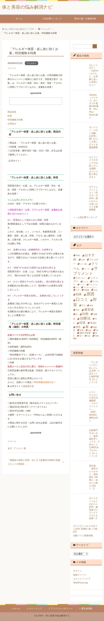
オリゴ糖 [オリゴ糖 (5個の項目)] (83, 265)
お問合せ (12, 124)
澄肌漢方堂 (28, 387)
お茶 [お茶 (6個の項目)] (83, 260)
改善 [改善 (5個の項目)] (91, 306)
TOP (19, 29)
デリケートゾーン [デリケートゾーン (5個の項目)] (90, 288)
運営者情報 (86, 609)
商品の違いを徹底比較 (85, 19)
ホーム (18, 19)
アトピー (18, 449)
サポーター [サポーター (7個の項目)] (81, 278)
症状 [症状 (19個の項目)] (82, 323)
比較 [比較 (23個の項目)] (85, 314)
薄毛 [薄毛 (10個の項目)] (78, 327)
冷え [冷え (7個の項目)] (96, 290)
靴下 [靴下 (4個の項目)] (81, 336)
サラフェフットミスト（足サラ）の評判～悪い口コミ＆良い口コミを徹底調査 (93, 198)
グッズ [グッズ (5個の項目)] (86, 269)
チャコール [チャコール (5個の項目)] (93, 285)
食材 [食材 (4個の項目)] (88, 336)
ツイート (12, 69)
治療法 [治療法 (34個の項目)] (85, 319)
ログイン (77, 571)
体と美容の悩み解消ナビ (29, 7)
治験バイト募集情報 (83, 536)
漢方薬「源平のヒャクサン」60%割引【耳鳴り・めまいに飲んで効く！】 (93, 477)
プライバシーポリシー (62, 609)
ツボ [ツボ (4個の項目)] (77, 288)
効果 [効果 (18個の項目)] (79, 294)
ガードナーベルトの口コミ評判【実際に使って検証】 (85, 529)
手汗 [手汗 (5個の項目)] (83, 306)
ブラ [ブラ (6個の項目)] (77, 291)
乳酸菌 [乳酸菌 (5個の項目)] (86, 291)
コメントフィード (82, 579)
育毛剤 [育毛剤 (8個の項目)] (93, 323)
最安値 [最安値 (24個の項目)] (89, 310)
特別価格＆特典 (15, 120)
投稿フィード (79, 575)
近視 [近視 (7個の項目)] (82, 331)
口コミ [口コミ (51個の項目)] (82, 300)
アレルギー (31, 64)
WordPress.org (80, 583)
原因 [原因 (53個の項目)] (90, 294)
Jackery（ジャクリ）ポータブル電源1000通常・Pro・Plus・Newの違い (94, 106)
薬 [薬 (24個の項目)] (87, 327)
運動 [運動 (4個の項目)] (89, 331)
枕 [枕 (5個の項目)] (77, 315)
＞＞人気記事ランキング (85, 218)
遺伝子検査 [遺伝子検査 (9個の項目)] (85, 333)
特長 (10, 116)
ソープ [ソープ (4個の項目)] (82, 285)
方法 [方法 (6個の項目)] (77, 310)
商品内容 (12, 112)
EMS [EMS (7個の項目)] (78, 256)
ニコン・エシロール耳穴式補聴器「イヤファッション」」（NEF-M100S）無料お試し (93, 406)
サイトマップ (35, 609)
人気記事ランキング (52, 19)
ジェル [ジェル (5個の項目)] (85, 282)
